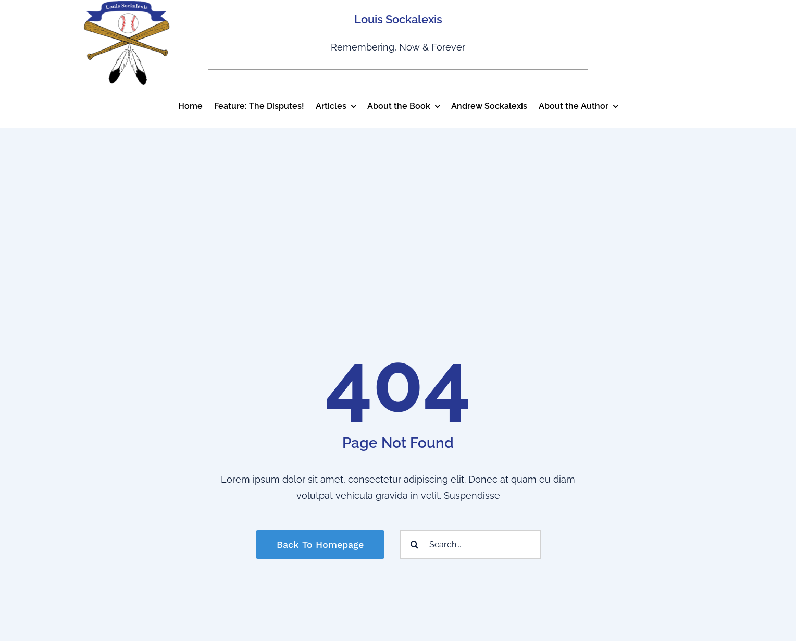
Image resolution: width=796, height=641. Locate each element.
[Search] (414, 544)
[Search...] (470, 544)
